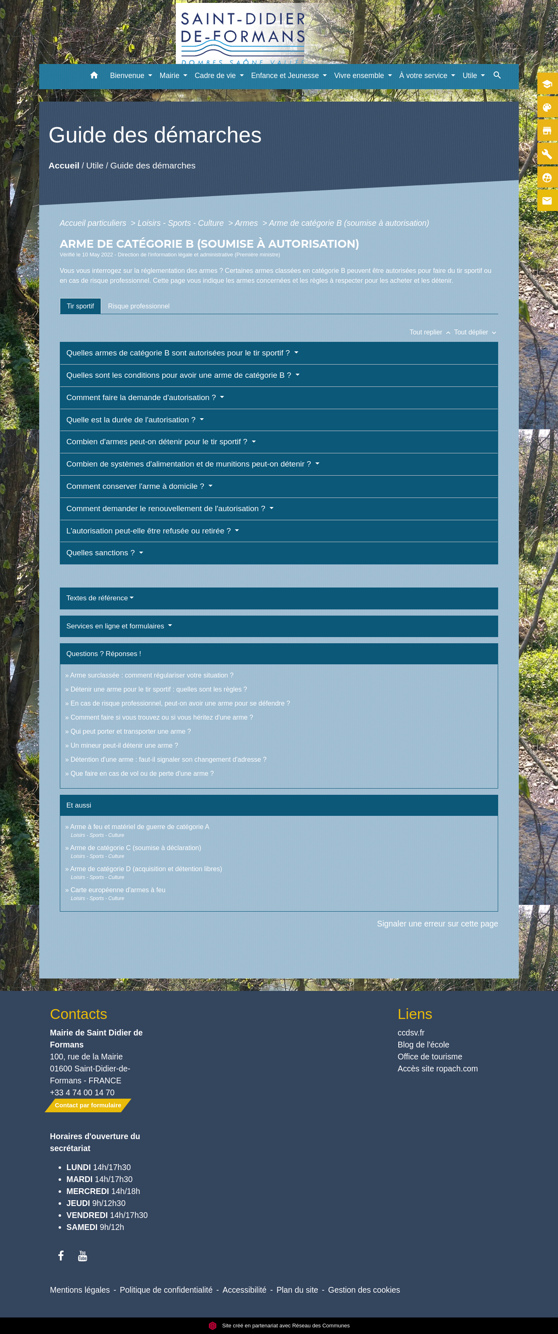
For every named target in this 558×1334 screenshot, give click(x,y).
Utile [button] (471, 75)
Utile (94, 165)
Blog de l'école (423, 1044)
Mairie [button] (171, 75)
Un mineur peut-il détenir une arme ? (124, 745)
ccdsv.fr (411, 1032)
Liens (415, 1014)
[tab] (80, 306)
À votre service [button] (424, 75)
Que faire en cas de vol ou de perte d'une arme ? (142, 773)
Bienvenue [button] (128, 75)
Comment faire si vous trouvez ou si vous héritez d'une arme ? (162, 717)
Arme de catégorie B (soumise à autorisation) (349, 222)
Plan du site (297, 1289)
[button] (94, 76)
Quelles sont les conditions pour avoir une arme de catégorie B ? (179, 375)
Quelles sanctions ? (101, 552)
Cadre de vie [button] (216, 75)
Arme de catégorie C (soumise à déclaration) (135, 847)
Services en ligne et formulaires (116, 626)
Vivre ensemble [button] (360, 75)
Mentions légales (80, 1289)
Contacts (78, 1014)
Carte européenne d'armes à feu (118, 889)
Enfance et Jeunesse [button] (286, 75)
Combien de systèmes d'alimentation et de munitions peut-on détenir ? (189, 464)
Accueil (63, 165)
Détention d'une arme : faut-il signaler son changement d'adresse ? (169, 759)
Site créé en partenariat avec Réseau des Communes (279, 1325)
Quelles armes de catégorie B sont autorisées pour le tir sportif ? (179, 352)
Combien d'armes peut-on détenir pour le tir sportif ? (158, 441)
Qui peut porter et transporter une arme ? (131, 731)
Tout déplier (476, 332)
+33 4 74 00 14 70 (82, 1092)
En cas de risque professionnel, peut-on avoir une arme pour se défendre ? (180, 703)
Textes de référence (97, 598)
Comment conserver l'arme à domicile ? (136, 486)
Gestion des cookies (364, 1289)
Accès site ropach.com (438, 1068)
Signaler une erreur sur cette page (438, 923)
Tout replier (431, 332)
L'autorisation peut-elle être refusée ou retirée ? (149, 530)
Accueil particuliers (94, 222)
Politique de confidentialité (166, 1289)
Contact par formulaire (88, 1105)
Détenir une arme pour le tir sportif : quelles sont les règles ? (159, 689)
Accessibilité (244, 1289)
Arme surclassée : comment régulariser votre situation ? (152, 675)
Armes (247, 222)
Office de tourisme (430, 1056)
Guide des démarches (153, 165)
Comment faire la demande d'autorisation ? (142, 397)
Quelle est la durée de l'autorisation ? (132, 419)
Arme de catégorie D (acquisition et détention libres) (146, 868)
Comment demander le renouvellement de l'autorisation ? (166, 508)
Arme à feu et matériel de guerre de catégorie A (139, 826)
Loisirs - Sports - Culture (182, 222)
